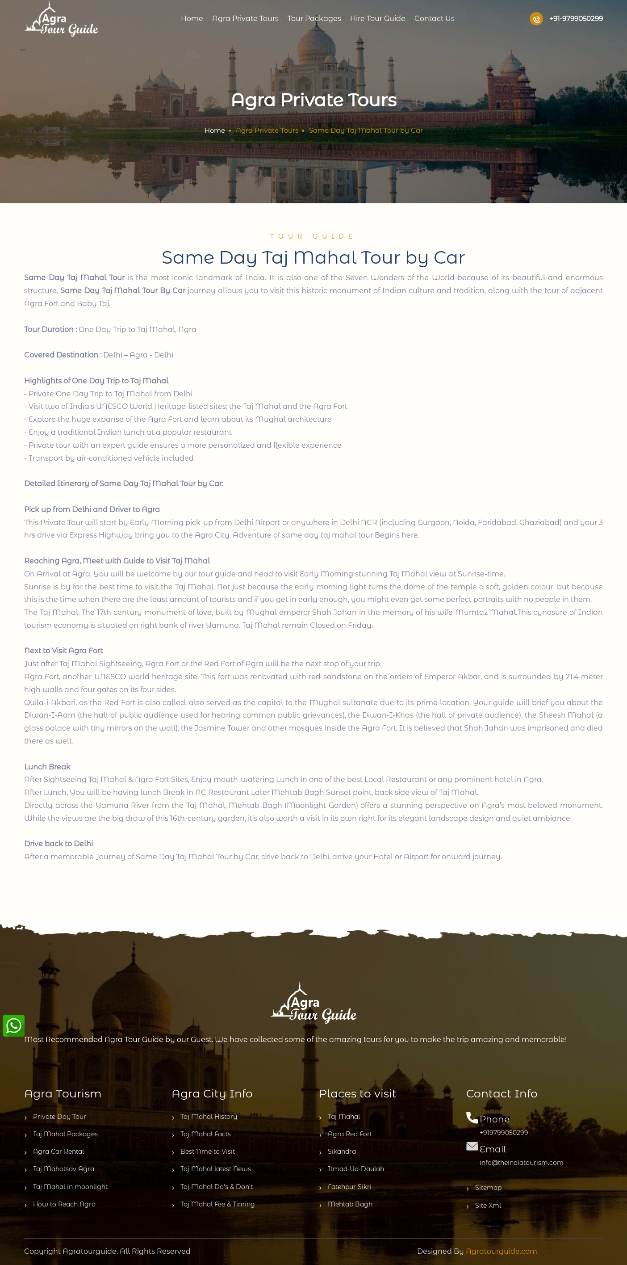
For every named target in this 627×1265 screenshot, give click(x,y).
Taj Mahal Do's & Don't (212, 1187)
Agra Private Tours (245, 18)
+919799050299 (504, 1133)
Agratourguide (90, 1251)
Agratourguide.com (501, 1251)
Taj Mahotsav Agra (59, 1169)
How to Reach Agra (60, 1204)
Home (192, 18)
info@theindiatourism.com (522, 1163)
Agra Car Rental (54, 1151)
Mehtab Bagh (345, 1204)
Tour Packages (314, 18)
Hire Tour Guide (377, 18)
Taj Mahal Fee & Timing (213, 1204)
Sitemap (484, 1188)
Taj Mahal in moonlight (66, 1187)
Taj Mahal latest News (211, 1169)
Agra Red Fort (345, 1134)
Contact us (434, 18)
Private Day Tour (55, 1117)
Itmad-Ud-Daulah (351, 1169)
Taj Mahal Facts (201, 1134)
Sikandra (337, 1151)
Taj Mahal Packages (61, 1134)
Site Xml (483, 1206)
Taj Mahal (339, 1117)
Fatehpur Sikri (345, 1187)
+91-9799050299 (566, 18)
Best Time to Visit (203, 1151)
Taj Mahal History (204, 1117)
